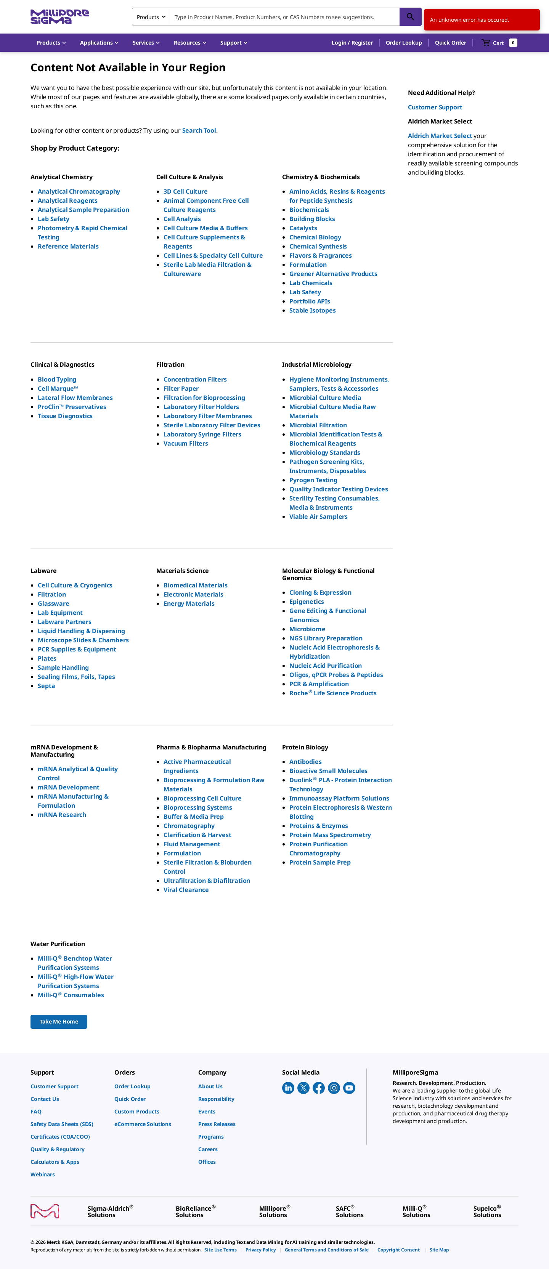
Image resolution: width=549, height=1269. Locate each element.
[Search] (411, 17)
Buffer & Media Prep (194, 816)
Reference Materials (68, 246)
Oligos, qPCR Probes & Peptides (336, 675)
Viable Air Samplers (318, 516)
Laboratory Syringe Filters (202, 434)
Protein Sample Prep (320, 862)
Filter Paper (181, 388)
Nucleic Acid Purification (325, 665)
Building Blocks (312, 219)
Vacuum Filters (186, 443)
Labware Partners (64, 622)
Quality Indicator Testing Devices (338, 489)
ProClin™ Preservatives (72, 407)
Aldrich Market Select (440, 136)
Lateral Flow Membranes (75, 397)
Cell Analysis (182, 219)
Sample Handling (63, 667)
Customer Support (435, 107)
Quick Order (450, 42)
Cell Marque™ (58, 388)
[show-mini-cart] (499, 42)
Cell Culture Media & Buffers (206, 228)
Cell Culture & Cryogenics (75, 585)
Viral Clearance (186, 890)
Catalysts (303, 228)
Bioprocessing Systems (198, 807)
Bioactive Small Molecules (328, 771)
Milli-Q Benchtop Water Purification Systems (75, 963)
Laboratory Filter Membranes (208, 416)
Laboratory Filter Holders (201, 407)
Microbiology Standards (324, 452)
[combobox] (277, 17)
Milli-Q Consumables (71, 995)
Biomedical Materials (196, 585)
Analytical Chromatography (79, 191)
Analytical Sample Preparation (83, 209)
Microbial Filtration (318, 425)
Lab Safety (53, 219)
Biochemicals (309, 209)
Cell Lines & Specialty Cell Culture (213, 255)
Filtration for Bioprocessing (204, 397)
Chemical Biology (315, 237)
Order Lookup (404, 42)
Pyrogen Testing (313, 480)
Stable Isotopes (312, 310)
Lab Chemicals (310, 283)
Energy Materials (189, 603)
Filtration (52, 594)
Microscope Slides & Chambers (83, 640)
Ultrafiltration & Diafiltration (207, 880)
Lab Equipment (60, 612)
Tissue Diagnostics (65, 416)
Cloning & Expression (320, 592)
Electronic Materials (193, 594)
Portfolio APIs (309, 301)
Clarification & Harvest (197, 835)
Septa (46, 686)
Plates (47, 658)
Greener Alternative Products (333, 274)
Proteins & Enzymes (318, 825)
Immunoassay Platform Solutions (339, 798)
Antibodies (305, 761)
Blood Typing (57, 379)
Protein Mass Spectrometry (330, 835)
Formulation (307, 264)
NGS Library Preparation (325, 638)
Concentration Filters (195, 379)
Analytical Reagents (68, 200)
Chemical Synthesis (318, 246)
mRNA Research (62, 814)
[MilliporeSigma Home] (59, 17)
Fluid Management (192, 844)
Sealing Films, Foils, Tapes (76, 676)
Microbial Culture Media (325, 397)
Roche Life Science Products (333, 693)
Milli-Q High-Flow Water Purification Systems (76, 981)
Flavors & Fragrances (320, 255)
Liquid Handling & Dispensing (81, 631)
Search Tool (199, 130)
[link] (68, 1086)
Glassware (53, 603)
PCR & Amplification (319, 684)
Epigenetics (306, 601)
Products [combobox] (148, 17)
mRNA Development (68, 787)
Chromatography (189, 825)
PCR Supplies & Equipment (77, 649)
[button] (352, 43)
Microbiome (307, 629)
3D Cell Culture (186, 191)
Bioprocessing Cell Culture (203, 798)
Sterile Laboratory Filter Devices (212, 425)
